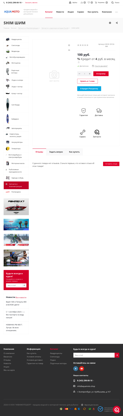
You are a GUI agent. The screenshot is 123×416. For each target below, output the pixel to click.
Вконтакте (75, 368)
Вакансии (8, 356)
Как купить (31, 353)
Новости (7, 363)
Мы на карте (9, 370)
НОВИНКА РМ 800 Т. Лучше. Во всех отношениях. (14, 328)
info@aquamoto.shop (86, 386)
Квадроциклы (56, 353)
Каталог (54, 349)
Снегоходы (55, 356)
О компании (9, 353)
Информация (33, 349)
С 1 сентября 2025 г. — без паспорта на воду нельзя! (15, 315)
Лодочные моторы (58, 363)
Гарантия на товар (35, 363)
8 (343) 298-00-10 (84, 380)
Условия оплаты (34, 356)
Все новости (21, 297)
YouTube (81, 368)
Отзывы (7, 360)
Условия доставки (35, 360)
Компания (9, 349)
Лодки (53, 360)
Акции (6, 366)
